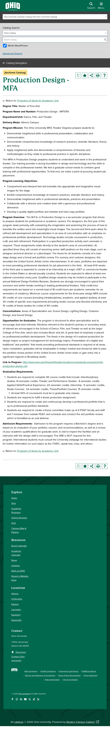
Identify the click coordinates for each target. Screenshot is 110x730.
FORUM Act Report (88, 671)
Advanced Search (12, 53)
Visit (13, 523)
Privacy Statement (91, 675)
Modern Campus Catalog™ (80, 722)
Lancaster (16, 609)
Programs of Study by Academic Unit (38, 100)
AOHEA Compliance (48, 671)
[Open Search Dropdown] (91, 6)
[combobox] (55, 16)
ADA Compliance (30, 671)
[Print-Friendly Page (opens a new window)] (98, 75)
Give (13, 503)
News (14, 560)
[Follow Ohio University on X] (29, 699)
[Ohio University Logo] (13, 9)
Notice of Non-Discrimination (69, 675)
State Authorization (52, 679)
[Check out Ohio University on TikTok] (34, 699)
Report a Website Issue (19, 578)
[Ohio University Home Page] (14, 673)
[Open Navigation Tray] (101, 6)
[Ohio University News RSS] (38, 699)
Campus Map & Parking (18, 530)
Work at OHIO (18, 570)
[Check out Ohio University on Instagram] (16, 699)
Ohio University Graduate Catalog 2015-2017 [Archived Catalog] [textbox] (30, 17)
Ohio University (24, 693)
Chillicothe (16, 598)
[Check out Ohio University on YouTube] (25, 699)
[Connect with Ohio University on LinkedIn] (21, 699)
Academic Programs (16, 510)
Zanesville (16, 620)
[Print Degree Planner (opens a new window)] (78, 75)
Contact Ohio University (18, 658)
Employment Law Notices (68, 671)
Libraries (15, 565)
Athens (14, 593)
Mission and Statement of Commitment (40, 675)
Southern (15, 614)
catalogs (18, 722)
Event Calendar (19, 545)
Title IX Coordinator (70, 679)
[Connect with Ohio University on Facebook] (12, 699)
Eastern (15, 604)
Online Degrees (19, 517)
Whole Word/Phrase (18, 45)
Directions (21, 652)
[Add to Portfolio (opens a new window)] (84, 75)
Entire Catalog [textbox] (10, 33)
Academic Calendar (16, 552)
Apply (14, 498)
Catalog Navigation (16, 63)
